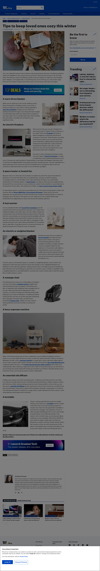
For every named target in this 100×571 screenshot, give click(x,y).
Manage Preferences (21, 562)
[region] (50, 558)
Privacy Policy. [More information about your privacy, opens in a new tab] (24, 556)
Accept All (7, 562)
